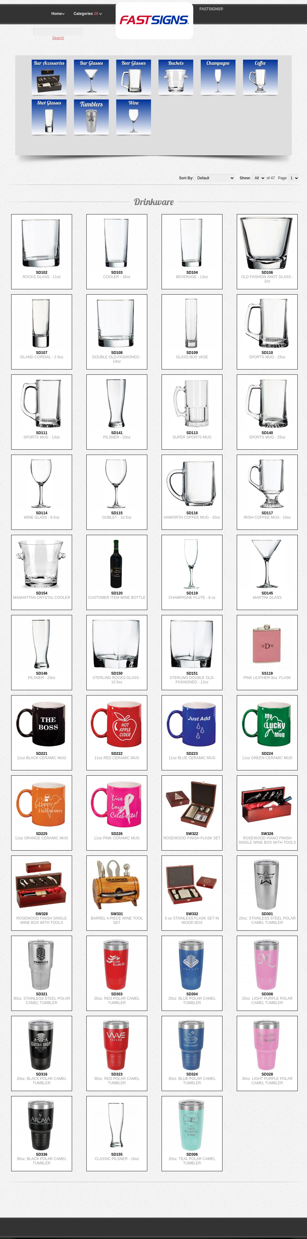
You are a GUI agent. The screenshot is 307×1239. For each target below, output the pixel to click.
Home (57, 13)
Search (58, 38)
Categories (86, 13)
